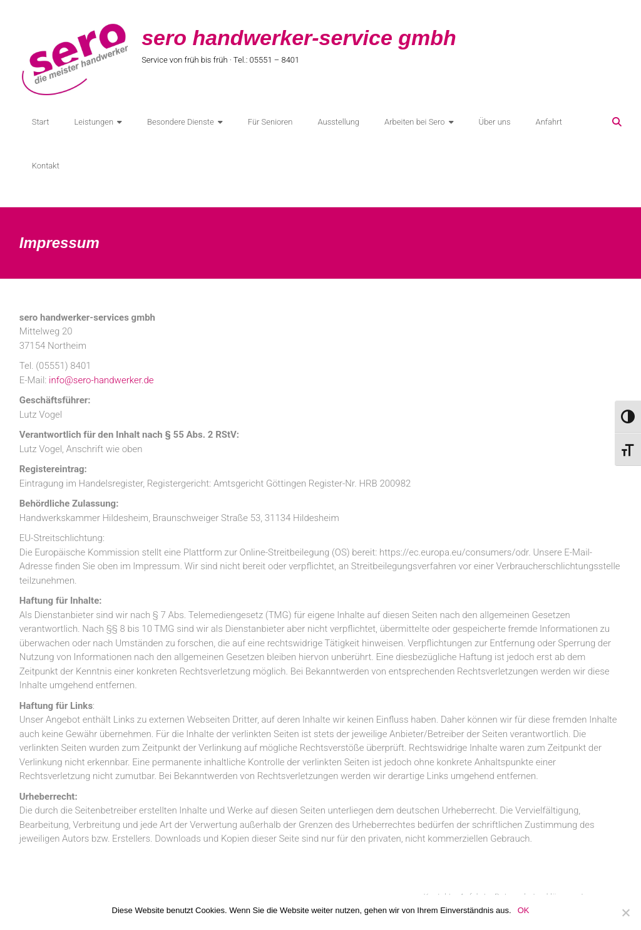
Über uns (495, 122)
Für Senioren (270, 122)
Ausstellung (338, 122)
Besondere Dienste (180, 122)
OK (524, 910)
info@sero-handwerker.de (101, 380)
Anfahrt (549, 122)
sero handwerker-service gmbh (298, 37)
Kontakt (45, 165)
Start (40, 122)
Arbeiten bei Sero (414, 122)
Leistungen (93, 122)
